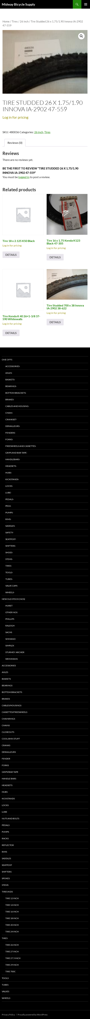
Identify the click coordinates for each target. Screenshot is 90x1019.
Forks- (9, 439)
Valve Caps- (11, 585)
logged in (23, 177)
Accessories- (12, 366)
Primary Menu (85, 4)
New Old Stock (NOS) (13, 599)
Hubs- (8, 472)
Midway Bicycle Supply (18, 4)
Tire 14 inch (12, 905)
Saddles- (10, 526)
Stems (5, 885)
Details (11, 254)
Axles (5, 672)
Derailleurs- (12, 426)
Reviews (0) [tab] (15, 142)
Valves (5, 991)
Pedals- (9, 499)
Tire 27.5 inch (12, 958)
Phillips (9, 619)
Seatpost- (10, 539)
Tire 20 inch (12, 925)
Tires (15, 21)
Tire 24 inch (12, 931)
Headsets (7, 785)
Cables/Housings (11, 705)
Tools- (9, 572)
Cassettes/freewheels (14, 712)
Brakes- (9, 399)
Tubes (5, 984)
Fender (6, 758)
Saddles (6, 858)
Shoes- (9, 552)
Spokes (6, 878)
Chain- (9, 412)
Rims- (8, 519)
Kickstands (8, 798)
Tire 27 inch (12, 951)
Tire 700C (10, 971)
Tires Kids (7, 891)
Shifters (6, 871)
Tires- (8, 565)
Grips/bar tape (10, 772)
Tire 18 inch (12, 918)
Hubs (5, 792)
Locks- (9, 486)
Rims (4, 851)
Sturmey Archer (14, 652)
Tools (5, 978)
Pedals (6, 825)
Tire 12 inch (12, 898)
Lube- (8, 492)
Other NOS (11, 612)
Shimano (10, 639)
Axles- (8, 373)
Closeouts (8, 732)
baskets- (10, 379)
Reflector (8, 845)
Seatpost (7, 865)
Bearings (7, 685)
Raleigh (10, 625)
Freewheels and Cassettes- (20, 446)
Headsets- (11, 466)
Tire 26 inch (12, 945)
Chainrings (8, 718)
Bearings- (11, 386)
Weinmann (11, 659)
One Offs (7, 359)
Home (6, 21)
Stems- (9, 559)
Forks (5, 765)
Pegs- (8, 506)
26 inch (24, 21)
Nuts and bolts (10, 818)
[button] (81, 36)
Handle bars (9, 778)
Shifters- (10, 545)
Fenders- (10, 432)
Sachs (8, 632)
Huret (9, 605)
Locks (5, 805)
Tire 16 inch (12, 911)
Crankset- (11, 419)
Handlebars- (12, 459)
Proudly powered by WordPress (33, 1014)
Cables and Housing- (17, 406)
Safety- (9, 532)
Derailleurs (9, 752)
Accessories (9, 665)
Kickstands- (12, 479)
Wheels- (10, 592)
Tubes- (9, 579)
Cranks (6, 745)
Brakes (6, 698)
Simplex (9, 645)
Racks (5, 838)
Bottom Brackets (12, 692)
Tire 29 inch (12, 964)
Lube (4, 811)
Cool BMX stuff (11, 738)
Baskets (6, 678)
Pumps (5, 831)
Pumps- (9, 512)
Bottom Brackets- (15, 392)
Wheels (6, 998)
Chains (6, 725)
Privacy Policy (8, 1014)
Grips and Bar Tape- (16, 452)
